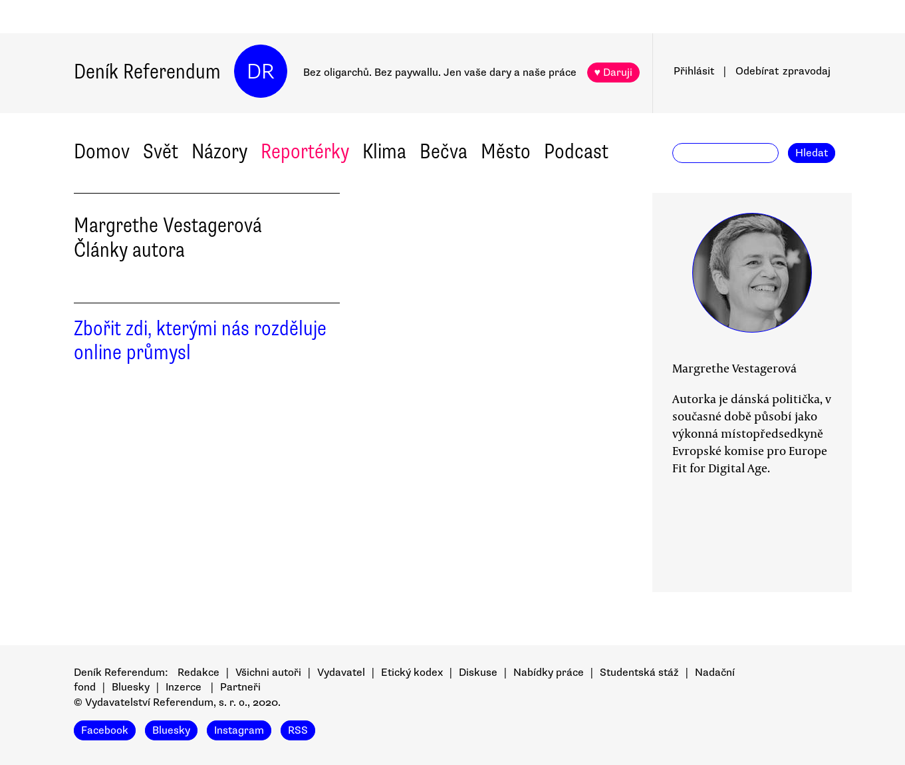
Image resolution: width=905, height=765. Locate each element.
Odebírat (783, 71)
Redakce (198, 672)
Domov (102, 151)
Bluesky (131, 687)
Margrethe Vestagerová (734, 368)
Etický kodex (412, 672)
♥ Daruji (613, 72)
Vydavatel (341, 672)
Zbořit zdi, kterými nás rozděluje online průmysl (200, 340)
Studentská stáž (639, 672)
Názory (219, 151)
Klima (384, 151)
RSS (298, 730)
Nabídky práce (548, 672)
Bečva (443, 151)
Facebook (104, 730)
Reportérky (305, 151)
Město (506, 151)
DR (261, 71)
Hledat (811, 153)
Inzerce (183, 687)
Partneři (240, 687)
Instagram (239, 730)
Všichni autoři (268, 672)
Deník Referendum (147, 71)
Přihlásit (694, 71)
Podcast (576, 151)
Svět (160, 151)
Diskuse (478, 672)
